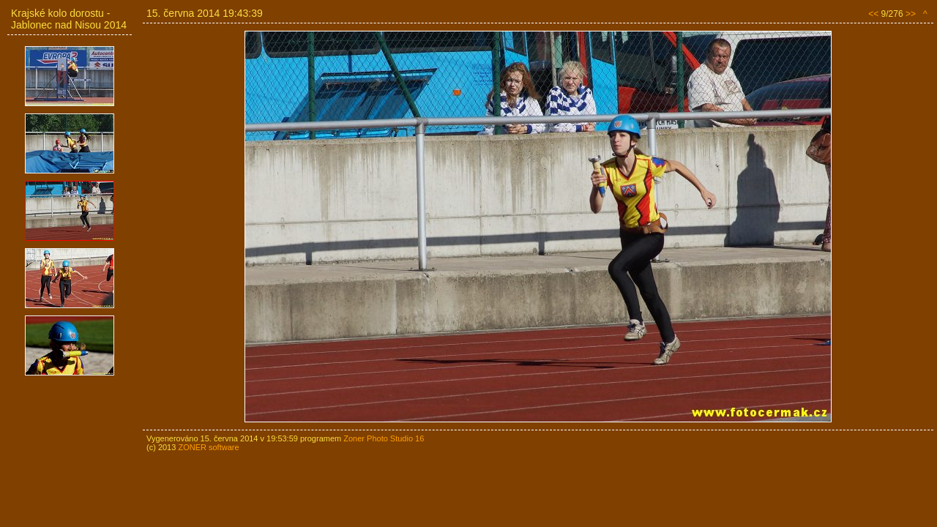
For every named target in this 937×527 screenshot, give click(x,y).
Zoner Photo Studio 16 (383, 438)
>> (911, 14)
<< (873, 14)
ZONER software (208, 447)
